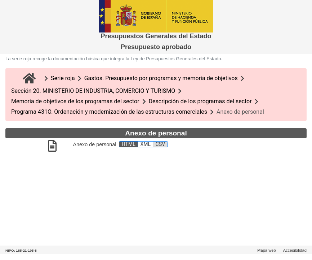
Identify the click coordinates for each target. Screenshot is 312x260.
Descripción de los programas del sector (200, 101)
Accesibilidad (295, 250)
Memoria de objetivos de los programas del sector (75, 101)
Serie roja (63, 78)
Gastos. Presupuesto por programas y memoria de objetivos (161, 78)
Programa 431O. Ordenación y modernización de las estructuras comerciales (109, 111)
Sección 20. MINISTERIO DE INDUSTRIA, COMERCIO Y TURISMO (93, 90)
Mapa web (266, 250)
